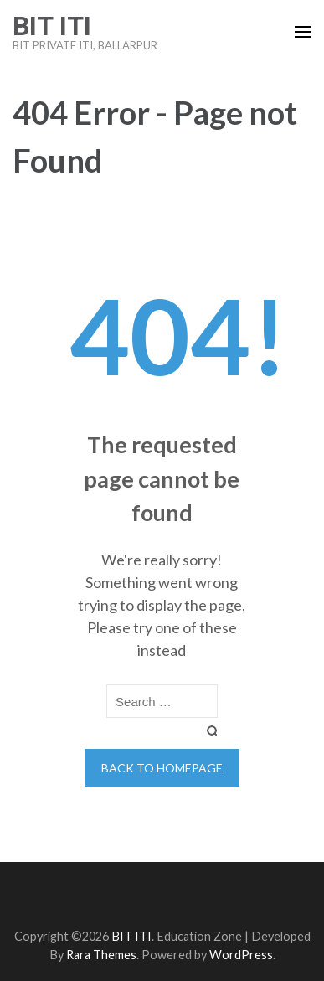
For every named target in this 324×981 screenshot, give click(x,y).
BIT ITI (52, 26)
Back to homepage (162, 768)
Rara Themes (101, 954)
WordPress (241, 954)
